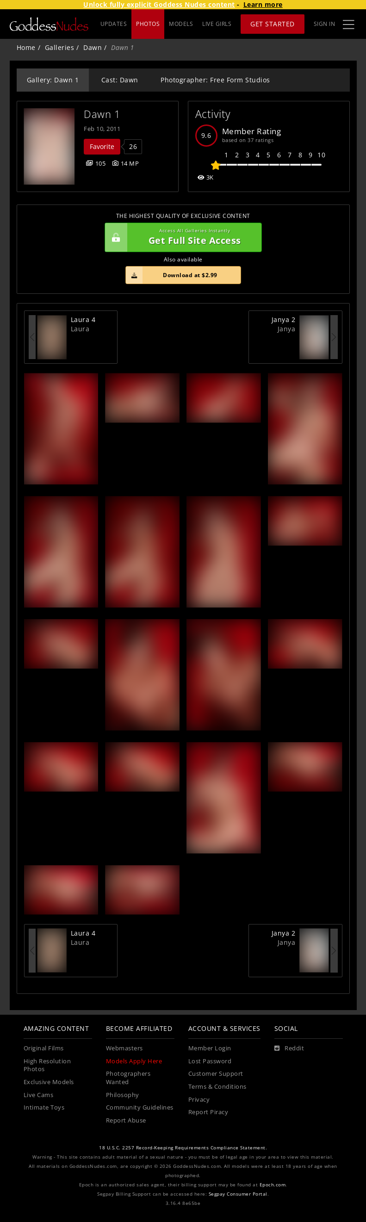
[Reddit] (289, 1048)
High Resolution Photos (47, 1065)
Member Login (209, 1048)
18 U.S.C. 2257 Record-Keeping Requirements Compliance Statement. (183, 1148)
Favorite (102, 146)
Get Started (272, 23)
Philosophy (122, 1095)
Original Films (44, 1048)
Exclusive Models (49, 1082)
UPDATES (113, 24)
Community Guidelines (140, 1107)
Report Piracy (208, 1112)
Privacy (199, 1100)
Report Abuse (126, 1120)
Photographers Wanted (128, 1078)
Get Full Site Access (181, 237)
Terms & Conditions (217, 1087)
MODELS (181, 24)
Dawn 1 (102, 114)
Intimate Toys (44, 1107)
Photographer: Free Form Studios (215, 79)
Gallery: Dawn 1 (53, 79)
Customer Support (215, 1074)
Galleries (59, 47)
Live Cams (39, 1095)
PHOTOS (148, 24)
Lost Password (210, 1061)
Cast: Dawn (119, 79)
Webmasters (124, 1048)
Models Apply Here (134, 1061)
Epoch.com (273, 1185)
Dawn (92, 47)
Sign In (324, 24)
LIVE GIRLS (216, 24)
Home (26, 47)
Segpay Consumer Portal (238, 1194)
